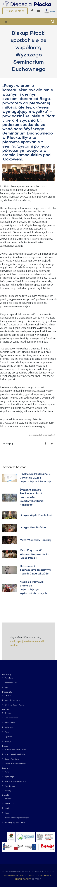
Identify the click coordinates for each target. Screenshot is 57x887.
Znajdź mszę (15, 11)
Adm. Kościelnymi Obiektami (15, 781)
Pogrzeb (7, 732)
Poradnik (6, 709)
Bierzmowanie (10, 722)
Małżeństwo (9, 727)
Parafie (7, 808)
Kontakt (5, 795)
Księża (7, 813)
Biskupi (5, 746)
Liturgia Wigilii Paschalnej (36, 515)
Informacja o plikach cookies (15, 822)
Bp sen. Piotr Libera (12, 759)
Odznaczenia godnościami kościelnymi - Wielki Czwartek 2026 (35, 570)
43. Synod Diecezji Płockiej (14, 705)
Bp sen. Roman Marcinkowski (15, 764)
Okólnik (8, 695)
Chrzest (8, 713)
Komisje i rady (10, 786)
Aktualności (9, 678)
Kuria (7, 772)
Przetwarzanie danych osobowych (17, 817)
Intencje (8, 741)
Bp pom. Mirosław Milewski (15, 754)
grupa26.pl (36, 879)
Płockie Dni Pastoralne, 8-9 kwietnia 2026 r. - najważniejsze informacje (36, 478)
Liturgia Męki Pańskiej (33, 528)
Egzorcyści (8, 737)
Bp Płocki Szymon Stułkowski (15, 749)
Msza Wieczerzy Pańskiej (35, 540)
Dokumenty (7, 692)
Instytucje (6, 768)
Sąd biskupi (9, 776)
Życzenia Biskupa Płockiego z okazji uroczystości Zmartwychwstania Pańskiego (31, 497)
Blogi (6, 687)
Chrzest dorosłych (11, 718)
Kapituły (8, 791)
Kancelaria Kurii (10, 803)
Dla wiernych (7, 674)
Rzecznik (8, 799)
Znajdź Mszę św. (11, 682)
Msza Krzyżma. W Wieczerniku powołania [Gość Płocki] (34, 554)
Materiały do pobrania (12, 700)
